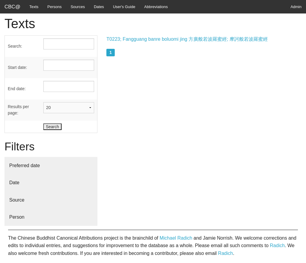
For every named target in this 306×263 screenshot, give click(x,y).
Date (14, 182)
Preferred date (24, 165)
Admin (296, 6)
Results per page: (18, 109)
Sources (78, 6)
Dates (99, 6)
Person (17, 217)
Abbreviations (156, 6)
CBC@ (12, 7)
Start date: (17, 67)
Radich (277, 245)
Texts (33, 6)
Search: (15, 46)
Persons (55, 6)
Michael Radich (176, 238)
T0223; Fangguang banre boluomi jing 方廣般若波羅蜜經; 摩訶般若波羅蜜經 (187, 39)
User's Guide (124, 6)
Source (17, 199)
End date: (17, 88)
